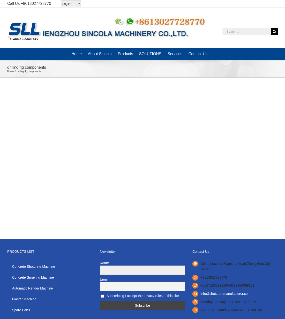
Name (104, 263)
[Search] (274, 31)
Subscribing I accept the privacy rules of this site (140, 296)
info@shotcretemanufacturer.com (225, 294)
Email (104, 279)
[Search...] (247, 31)
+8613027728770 (36, 3)
